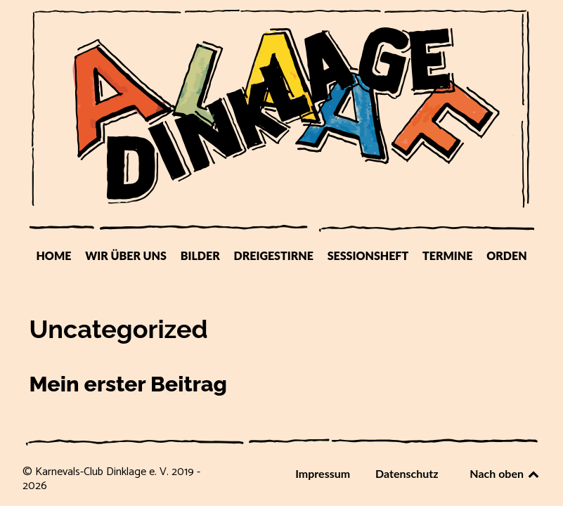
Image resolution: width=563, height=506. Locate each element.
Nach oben (505, 473)
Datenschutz (407, 473)
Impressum (322, 473)
